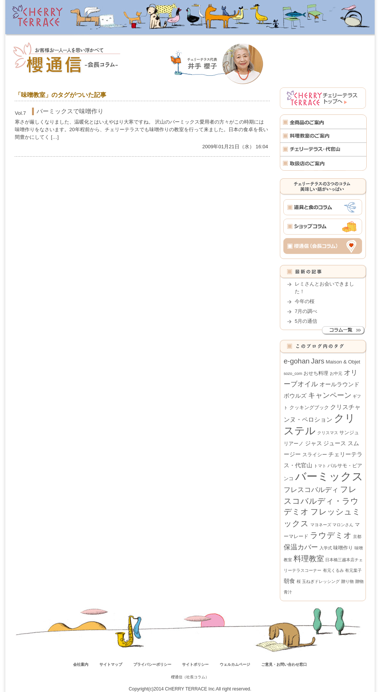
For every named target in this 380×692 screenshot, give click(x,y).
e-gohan (297, 361)
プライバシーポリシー (152, 664)
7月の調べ (306, 311)
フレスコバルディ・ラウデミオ (321, 500)
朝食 (289, 581)
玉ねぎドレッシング (321, 581)
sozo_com (293, 373)
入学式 (325, 548)
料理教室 (309, 558)
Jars (317, 361)
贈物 (359, 581)
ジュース (334, 443)
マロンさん (342, 524)
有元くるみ (333, 570)
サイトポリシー (195, 664)
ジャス (313, 443)
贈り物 (347, 581)
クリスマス (327, 432)
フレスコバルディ (311, 490)
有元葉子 (353, 570)
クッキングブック (309, 407)
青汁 (288, 592)
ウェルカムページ (235, 664)
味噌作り (343, 548)
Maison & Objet (343, 362)
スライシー (314, 454)
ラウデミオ (331, 535)
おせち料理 (315, 373)
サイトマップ (110, 664)
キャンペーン (329, 395)
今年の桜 (305, 301)
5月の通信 (306, 321)
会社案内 (80, 664)
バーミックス (329, 476)
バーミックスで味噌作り (70, 111)
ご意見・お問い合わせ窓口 (284, 664)
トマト (320, 465)
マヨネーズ (320, 524)
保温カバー (301, 547)
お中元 (336, 373)
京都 (357, 536)
